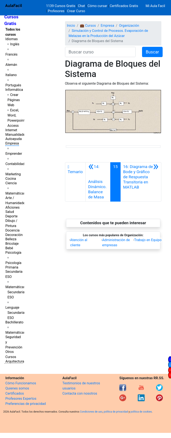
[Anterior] (97, 182)
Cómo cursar (97, 6)
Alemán (11, 65)
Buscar (152, 52)
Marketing (13, 174)
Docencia (12, 230)
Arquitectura (14, 361)
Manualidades (16, 135)
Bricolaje (12, 244)
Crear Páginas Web (14, 100)
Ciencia (11, 183)
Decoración (14, 235)
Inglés (14, 44)
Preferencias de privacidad (25, 404)
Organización (129, 26)
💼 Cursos (88, 26)
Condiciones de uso (91, 411)
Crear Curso (76, 11)
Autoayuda (13, 139)
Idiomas (11, 39)
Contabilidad (15, 164)
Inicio (71, 26)
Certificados (14, 393)
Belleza (10, 239)
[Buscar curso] (100, 52)
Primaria (11, 267)
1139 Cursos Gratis (61, 6)
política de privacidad (116, 411)
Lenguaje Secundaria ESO (14, 312)
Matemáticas (15, 193)
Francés (11, 54)
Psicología (13, 253)
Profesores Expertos (20, 399)
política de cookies (141, 411)
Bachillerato (14, 322)
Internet (11, 130)
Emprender (13, 154)
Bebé (9, 248)
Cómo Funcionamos (20, 383)
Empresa (12, 143)
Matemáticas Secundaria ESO (15, 292)
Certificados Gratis (124, 6)
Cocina (10, 179)
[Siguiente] (140, 182)
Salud (9, 212)
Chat (81, 6)
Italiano (11, 75)
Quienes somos (17, 388)
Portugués (13, 85)
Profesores (56, 11)
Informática (14, 90)
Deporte (11, 216)
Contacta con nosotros (79, 393)
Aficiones (12, 207)
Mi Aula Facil (155, 6)
